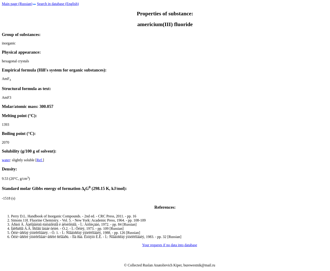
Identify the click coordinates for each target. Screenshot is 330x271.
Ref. (40, 160)
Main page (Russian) (17, 4)
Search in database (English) (58, 4)
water (6, 160)
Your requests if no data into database (169, 245)
